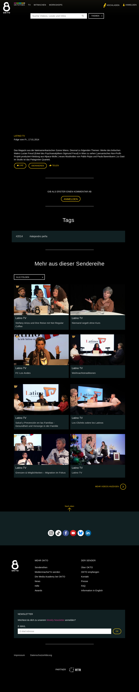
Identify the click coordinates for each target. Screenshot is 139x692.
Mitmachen (41, 5)
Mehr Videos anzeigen (109, 485)
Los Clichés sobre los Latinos (86, 421)
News (37, 579)
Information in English (92, 588)
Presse (84, 579)
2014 (20, 235)
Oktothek (20, 5)
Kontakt (85, 575)
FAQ (83, 584)
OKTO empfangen (90, 570)
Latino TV (19, 136)
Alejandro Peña (39, 235)
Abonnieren (37, 165)
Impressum (19, 653)
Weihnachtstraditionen (83, 371)
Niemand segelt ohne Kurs (85, 322)
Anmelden (71, 198)
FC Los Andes (22, 371)
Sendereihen (41, 565)
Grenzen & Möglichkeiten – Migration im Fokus (38, 471)
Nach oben (69, 506)
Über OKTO (87, 565)
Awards (38, 588)
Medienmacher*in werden (47, 570)
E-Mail (22, 624)
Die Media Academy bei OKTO (50, 575)
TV (30, 5)
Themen (96, 16)
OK (117, 630)
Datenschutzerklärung (41, 653)
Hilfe (37, 584)
